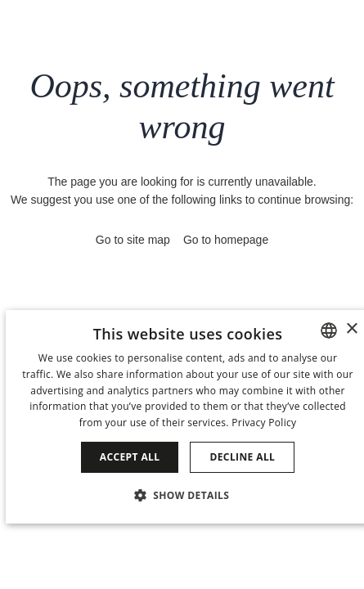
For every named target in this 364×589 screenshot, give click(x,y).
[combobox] (329, 330)
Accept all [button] (130, 457)
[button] (188, 494)
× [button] (351, 329)
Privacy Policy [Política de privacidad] (263, 422)
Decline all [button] (242, 457)
